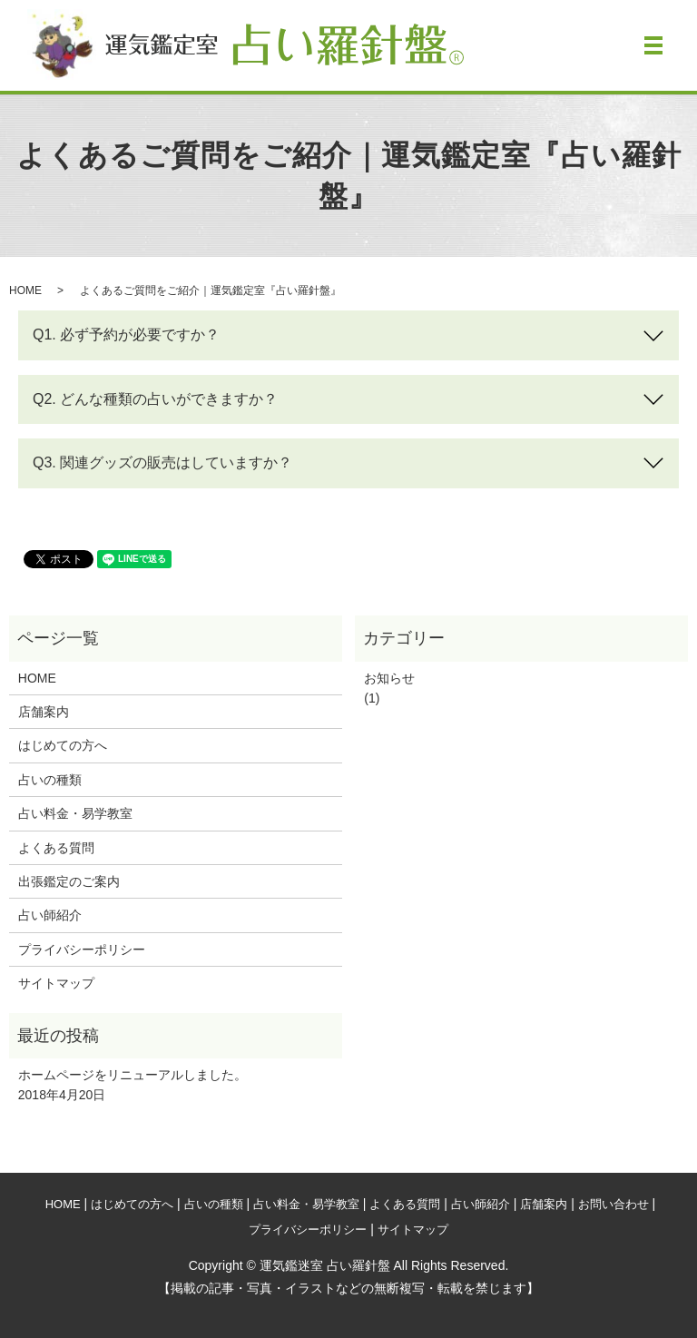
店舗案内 (43, 711)
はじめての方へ (62, 745)
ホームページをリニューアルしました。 (132, 1074)
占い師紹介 (50, 915)
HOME (25, 290)
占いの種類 (50, 779)
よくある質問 (56, 848)
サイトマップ (56, 983)
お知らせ (389, 678)
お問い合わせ (613, 1204)
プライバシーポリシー (81, 949)
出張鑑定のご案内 (69, 881)
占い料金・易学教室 (75, 813)
